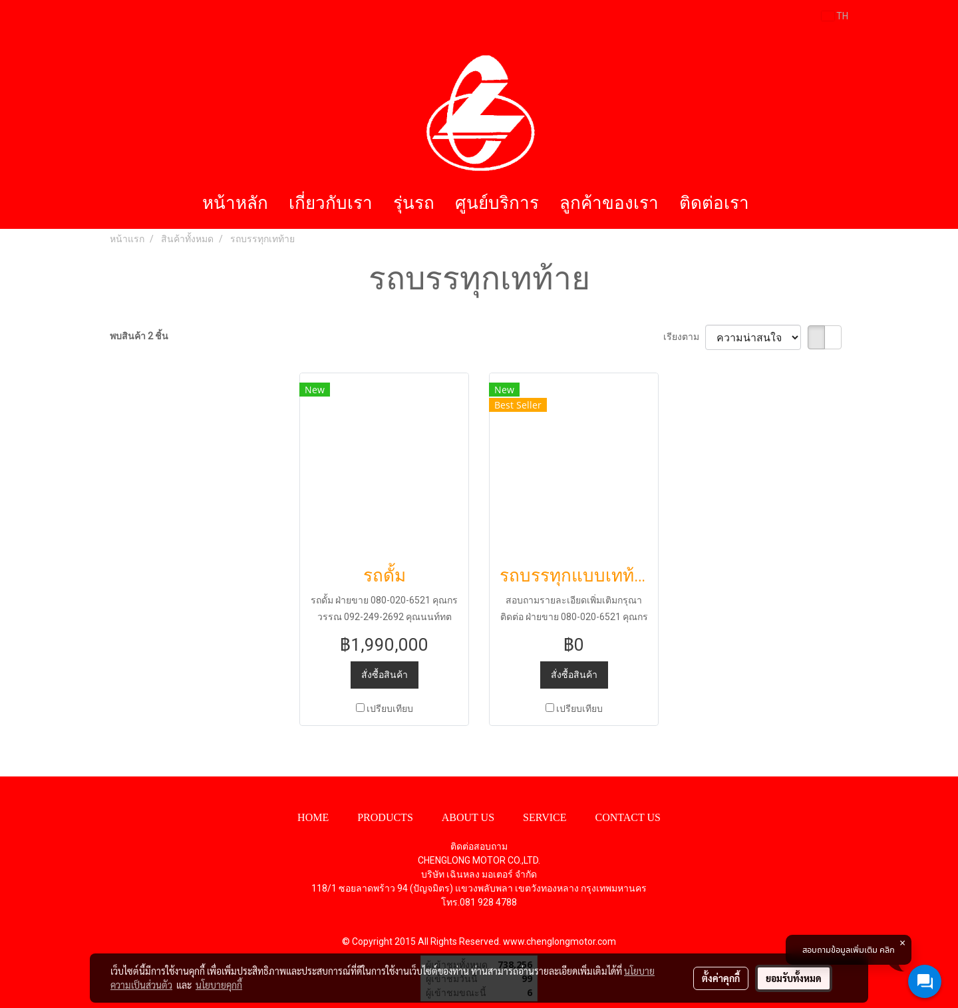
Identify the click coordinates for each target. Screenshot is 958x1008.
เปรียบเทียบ (390, 708)
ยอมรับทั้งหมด (794, 978)
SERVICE (544, 817)
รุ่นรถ (413, 203)
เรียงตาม (684, 336)
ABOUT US (468, 817)
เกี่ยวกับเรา (331, 203)
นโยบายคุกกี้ (219, 985)
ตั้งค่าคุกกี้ (721, 978)
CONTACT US (627, 817)
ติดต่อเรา (714, 203)
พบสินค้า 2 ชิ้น (139, 336)
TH (835, 16)
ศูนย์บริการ (497, 203)
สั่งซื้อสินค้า (384, 674)
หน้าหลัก (235, 203)
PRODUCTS (385, 817)
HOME (313, 817)
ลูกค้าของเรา (609, 203)
